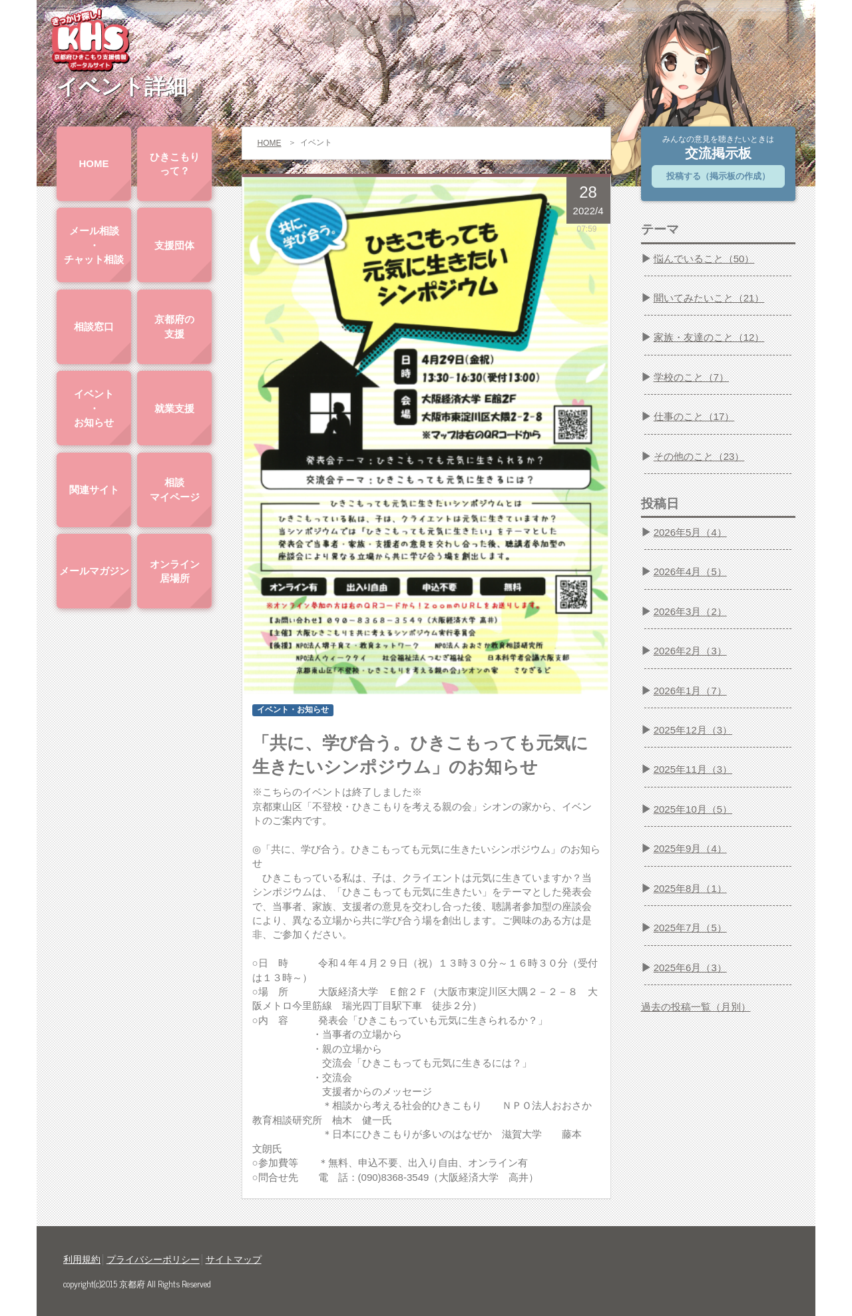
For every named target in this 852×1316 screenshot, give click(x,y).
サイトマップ (234, 1259)
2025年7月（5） (690, 927)
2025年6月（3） (690, 967)
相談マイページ (175, 489)
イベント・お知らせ (94, 408)
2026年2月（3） (690, 650)
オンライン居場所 (175, 571)
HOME (94, 163)
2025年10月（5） (693, 809)
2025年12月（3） (693, 730)
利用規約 (82, 1259)
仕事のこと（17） (694, 416)
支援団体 (174, 245)
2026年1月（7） (690, 690)
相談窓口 (94, 326)
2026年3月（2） (690, 611)
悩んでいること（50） (704, 258)
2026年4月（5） (690, 571)
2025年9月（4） (690, 848)
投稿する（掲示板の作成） (718, 176)
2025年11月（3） (693, 769)
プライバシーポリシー (153, 1259)
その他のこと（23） (699, 456)
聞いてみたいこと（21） (709, 298)
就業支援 (174, 408)
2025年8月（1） (690, 888)
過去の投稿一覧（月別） (696, 1006)
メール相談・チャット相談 (94, 245)
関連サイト (94, 489)
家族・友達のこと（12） (709, 337)
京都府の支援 (174, 326)
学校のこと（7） (691, 377)
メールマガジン (94, 570)
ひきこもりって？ (175, 163)
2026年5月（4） (690, 532)
